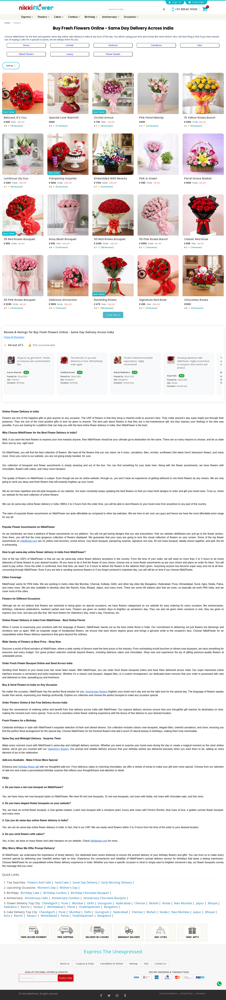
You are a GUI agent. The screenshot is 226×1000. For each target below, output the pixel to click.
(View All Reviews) (14, 337)
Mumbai (77, 903)
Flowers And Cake (39, 882)
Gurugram (105, 903)
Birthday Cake (30, 893)
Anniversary (110, 17)
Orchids (70, 45)
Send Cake (62, 882)
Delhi (90, 903)
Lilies (199, 45)
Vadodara (10, 907)
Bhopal (212, 903)
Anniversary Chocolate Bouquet (104, 898)
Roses (26, 45)
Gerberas (113, 45)
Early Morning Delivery (116, 882)
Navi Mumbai (183, 903)
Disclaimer (201, 993)
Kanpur (38, 907)
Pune (64, 903)
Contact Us (160, 963)
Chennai (139, 903)
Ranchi (25, 907)
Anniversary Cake (36, 898)
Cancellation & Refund (111, 963)
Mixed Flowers (26, 54)
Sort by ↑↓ (11, 65)
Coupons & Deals (85, 963)
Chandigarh (49, 903)
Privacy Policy (187, 993)
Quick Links (10, 874)
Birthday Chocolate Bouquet (90, 893)
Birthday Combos (55, 893)
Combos (74, 17)
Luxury (69, 54)
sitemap (133, 963)
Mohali (153, 903)
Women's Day (46, 887)
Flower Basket (113, 54)
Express (27, 17)
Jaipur (200, 903)
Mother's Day (68, 887)
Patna (71, 907)
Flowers (43, 17)
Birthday (91, 17)
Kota (7, 915)
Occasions (131, 17)
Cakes (58, 17)
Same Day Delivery (85, 882)
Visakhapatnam (89, 907)
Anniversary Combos (66, 898)
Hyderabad (123, 903)
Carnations (156, 45)
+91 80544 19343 (184, 9)
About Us (64, 963)
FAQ (146, 963)
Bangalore (111, 907)
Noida (166, 903)
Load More (113, 314)
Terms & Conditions (168, 993)
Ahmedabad (55, 907)
